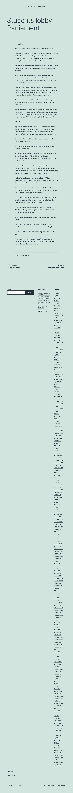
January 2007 (57, 517)
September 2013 (58, 320)
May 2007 (56, 507)
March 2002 (57, 659)
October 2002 (57, 642)
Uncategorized (11, 775)
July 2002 (56, 649)
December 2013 (58, 313)
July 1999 (56, 738)
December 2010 (58, 401)
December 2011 (58, 372)
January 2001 (57, 693)
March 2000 (57, 718)
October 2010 (57, 406)
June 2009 (57, 445)
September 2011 (58, 379)
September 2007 (58, 497)
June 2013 (57, 328)
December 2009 (58, 431)
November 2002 (58, 639)
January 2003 (57, 634)
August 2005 (57, 558)
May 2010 (56, 418)
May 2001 (56, 684)
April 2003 (57, 627)
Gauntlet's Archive (36, 7)
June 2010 (57, 416)
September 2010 (58, 409)
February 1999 (58, 750)
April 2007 (57, 509)
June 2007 (57, 504)
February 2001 (58, 691)
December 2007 (58, 490)
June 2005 (57, 563)
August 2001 (57, 676)
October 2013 (57, 318)
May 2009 (56, 448)
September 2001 (58, 674)
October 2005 (57, 553)
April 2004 (57, 598)
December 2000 (58, 696)
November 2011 (58, 374)
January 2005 (57, 576)
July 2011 (56, 384)
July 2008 (56, 472)
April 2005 (57, 568)
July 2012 (56, 355)
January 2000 (57, 723)
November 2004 (58, 580)
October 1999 (57, 730)
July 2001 (56, 679)
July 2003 (56, 620)
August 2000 (57, 706)
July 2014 (56, 296)
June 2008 (57, 475)
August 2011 (57, 382)
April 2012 (57, 362)
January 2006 (57, 546)
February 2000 (58, 720)
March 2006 (57, 541)
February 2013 (58, 337)
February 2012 (58, 367)
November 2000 (58, 698)
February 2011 (58, 396)
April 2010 (57, 421)
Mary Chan (20, 44)
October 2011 (57, 377)
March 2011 (57, 394)
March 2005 (57, 571)
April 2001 (57, 686)
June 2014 (57, 298)
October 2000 (57, 701)
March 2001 (57, 689)
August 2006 (57, 529)
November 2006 (58, 522)
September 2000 (58, 703)
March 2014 (57, 305)
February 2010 (58, 426)
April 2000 (57, 716)
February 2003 (58, 632)
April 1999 (57, 745)
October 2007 (57, 495)
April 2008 (57, 480)
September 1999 (58, 733)
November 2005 (58, 551)
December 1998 (58, 755)
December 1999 (58, 725)
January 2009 (57, 458)
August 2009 (57, 440)
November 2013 (58, 315)
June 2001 (57, 681)
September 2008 (58, 468)
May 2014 (56, 301)
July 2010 (56, 413)
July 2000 (56, 708)
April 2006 (57, 539)
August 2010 (57, 411)
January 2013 (57, 340)
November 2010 (58, 404)
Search (9, 289)
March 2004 (57, 600)
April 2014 (57, 303)
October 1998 (57, 760)
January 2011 (57, 399)
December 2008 (58, 460)
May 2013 (56, 330)
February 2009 (58, 455)
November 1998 (58, 757)
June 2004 (57, 593)
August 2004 (57, 588)
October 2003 (57, 612)
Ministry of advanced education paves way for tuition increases (44, 294)
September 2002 (58, 644)
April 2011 (57, 391)
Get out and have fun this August (44, 303)
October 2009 (57, 436)
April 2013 (57, 332)
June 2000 (57, 711)
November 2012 (58, 345)
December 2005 (58, 549)
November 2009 (58, 433)
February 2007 (58, 514)
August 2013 (57, 323)
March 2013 (57, 335)
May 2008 (56, 477)
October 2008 (57, 465)
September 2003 (58, 615)
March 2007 (57, 512)
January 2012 (57, 369)
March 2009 (57, 453)
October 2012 (57, 347)
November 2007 (58, 492)
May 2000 (56, 713)
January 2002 (57, 664)
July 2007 (56, 502)
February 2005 (58, 573)
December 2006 (58, 519)
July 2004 (56, 590)
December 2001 (58, 666)
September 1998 (58, 762)
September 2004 (58, 585)
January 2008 (57, 487)
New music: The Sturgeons (42, 306)
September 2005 (58, 556)
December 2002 (58, 637)
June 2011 (57, 386)
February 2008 (58, 485)
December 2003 (58, 607)
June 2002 (57, 652)
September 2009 (58, 438)
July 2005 (56, 561)
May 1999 (56, 743)
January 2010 (57, 428)
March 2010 (57, 423)
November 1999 (58, 728)
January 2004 (57, 605)
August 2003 (57, 617)
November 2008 (58, 463)
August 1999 (57, 735)
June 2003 (57, 622)
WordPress (62, 785)
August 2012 (57, 352)
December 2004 (58, 578)
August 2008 (57, 470)
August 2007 (57, 499)
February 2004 (58, 603)
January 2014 (57, 310)
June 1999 (57, 740)
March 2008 (57, 482)
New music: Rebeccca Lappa (42, 310)
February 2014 (58, 308)
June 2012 (57, 357)
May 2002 (56, 654)
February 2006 (58, 544)
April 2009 (57, 450)
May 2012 (56, 359)
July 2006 (56, 531)
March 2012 (57, 364)
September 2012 (58, 350)
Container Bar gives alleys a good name (43, 299)
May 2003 (56, 625)
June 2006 (57, 534)
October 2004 (57, 583)
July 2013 (56, 325)
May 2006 (56, 536)
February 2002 (58, 661)
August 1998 (57, 765)
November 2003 (58, 610)
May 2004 (56, 595)
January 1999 (57, 752)
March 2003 (57, 630)
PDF (45, 785)
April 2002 (57, 657)
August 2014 (57, 293)
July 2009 (56, 443)
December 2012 (58, 342)
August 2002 (57, 647)
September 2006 (58, 526)
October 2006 (57, 524)
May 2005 (56, 566)
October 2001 (57, 671)
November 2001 (58, 669)
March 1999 (57, 747)
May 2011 (56, 389)
